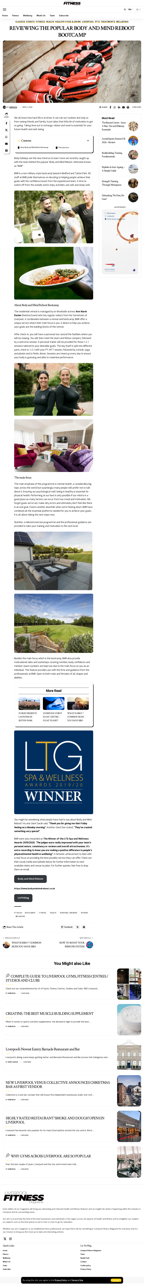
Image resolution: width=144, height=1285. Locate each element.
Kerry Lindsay (13, 1063)
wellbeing (20, 917)
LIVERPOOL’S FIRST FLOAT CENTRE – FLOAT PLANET (52, 717)
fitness (42, 913)
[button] (116, 1280)
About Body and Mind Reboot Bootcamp (34, 147)
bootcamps (30, 913)
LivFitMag (24, 898)
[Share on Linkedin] (119, 107)
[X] (5, 1240)
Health (50, 22)
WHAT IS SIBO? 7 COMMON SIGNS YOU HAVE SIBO (75, 717)
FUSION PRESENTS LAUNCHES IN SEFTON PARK (28, 717)
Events (30, 22)
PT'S (97, 22)
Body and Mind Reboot (31, 879)
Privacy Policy (61, 1280)
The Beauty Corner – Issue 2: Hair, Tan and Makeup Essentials (114, 126)
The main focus (63, 147)
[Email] (123, 107)
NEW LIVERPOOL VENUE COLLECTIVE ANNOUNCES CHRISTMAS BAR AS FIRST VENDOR (58, 1086)
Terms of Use (79, 1280)
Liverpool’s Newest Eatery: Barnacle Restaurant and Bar (43, 1050)
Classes (20, 22)
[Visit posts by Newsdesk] (4, 107)
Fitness (40, 22)
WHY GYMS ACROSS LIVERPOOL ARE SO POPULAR (51, 1157)
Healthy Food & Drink (68, 22)
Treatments (108, 22)
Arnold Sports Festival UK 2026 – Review (113, 140)
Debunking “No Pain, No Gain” (113, 197)
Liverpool (88, 22)
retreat (84, 913)
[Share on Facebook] (110, 107)
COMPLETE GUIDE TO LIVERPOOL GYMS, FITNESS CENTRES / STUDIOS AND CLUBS (57, 979)
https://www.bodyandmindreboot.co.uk (36, 888)
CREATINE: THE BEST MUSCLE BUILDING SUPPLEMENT (49, 1015)
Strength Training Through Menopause (111, 183)
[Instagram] (10, 1240)
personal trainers (68, 913)
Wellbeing (122, 22)
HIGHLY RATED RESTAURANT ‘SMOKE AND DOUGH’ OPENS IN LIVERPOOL (55, 1121)
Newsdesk (13, 107)
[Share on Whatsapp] (115, 107)
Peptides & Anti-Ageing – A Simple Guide (113, 168)
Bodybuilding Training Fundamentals (112, 154)
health (53, 913)
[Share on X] (6, 130)
